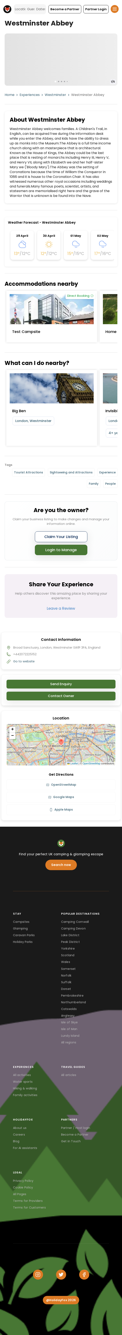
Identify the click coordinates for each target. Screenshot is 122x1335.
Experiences (30, 94)
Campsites (21, 922)
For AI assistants (25, 1148)
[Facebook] (84, 1275)
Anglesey (68, 1016)
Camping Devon (73, 928)
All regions (68, 1042)
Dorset (66, 989)
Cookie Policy (23, 1187)
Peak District (70, 942)
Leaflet (72, 763)
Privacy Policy (23, 1181)
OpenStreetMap (91, 763)
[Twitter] (61, 1275)
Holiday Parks (23, 942)
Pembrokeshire (72, 995)
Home (9, 94)
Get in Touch (71, 1141)
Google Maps (61, 797)
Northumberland (73, 1002)
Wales (65, 962)
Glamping (20, 928)
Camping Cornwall (75, 922)
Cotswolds (69, 1009)
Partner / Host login (75, 1128)
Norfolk (66, 975)
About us (19, 1128)
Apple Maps (61, 809)
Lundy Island (70, 1036)
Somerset (68, 969)
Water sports (23, 1082)
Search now (61, 865)
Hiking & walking (25, 1088)
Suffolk (66, 982)
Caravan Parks (24, 935)
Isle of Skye (69, 1022)
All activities (22, 1075)
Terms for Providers (28, 1201)
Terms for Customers (29, 1207)
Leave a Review (61, 608)
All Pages (19, 1194)
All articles (68, 1075)
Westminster (55, 94)
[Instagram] (38, 1275)
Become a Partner (75, 1134)
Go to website (24, 661)
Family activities (25, 1095)
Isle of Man (69, 1029)
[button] (65, 9)
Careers (19, 1134)
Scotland (68, 955)
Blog (16, 1141)
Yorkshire (68, 948)
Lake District (70, 935)
